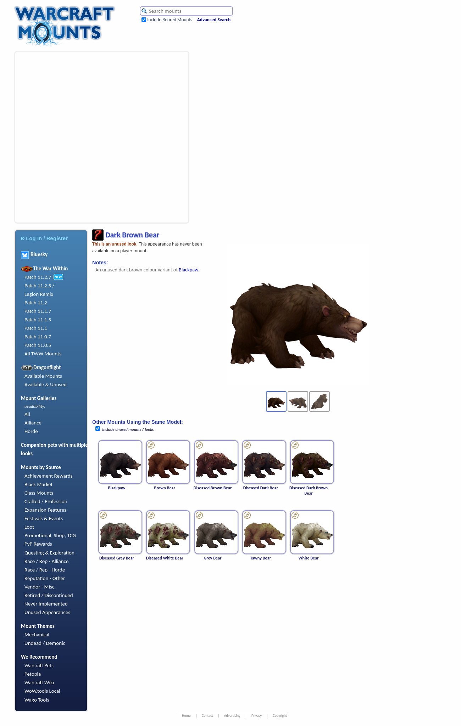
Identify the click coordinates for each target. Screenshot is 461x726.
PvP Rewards (38, 544)
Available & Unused (45, 384)
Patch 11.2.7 (37, 277)
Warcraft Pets (39, 665)
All (27, 414)
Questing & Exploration (49, 553)
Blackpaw (188, 269)
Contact (207, 715)
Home (186, 715)
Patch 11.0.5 (37, 345)
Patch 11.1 (35, 328)
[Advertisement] (81, 137)
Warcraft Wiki (39, 682)
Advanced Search (213, 20)
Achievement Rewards (48, 476)
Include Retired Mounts (169, 20)
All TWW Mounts (42, 353)
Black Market (38, 484)
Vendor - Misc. (40, 587)
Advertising (232, 715)
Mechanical (36, 634)
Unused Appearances (47, 612)
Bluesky (34, 254)
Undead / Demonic (44, 643)
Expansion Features (45, 510)
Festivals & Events (43, 518)
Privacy (256, 715)
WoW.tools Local (42, 691)
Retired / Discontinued (48, 595)
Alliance (32, 423)
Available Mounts (43, 376)
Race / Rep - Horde (44, 570)
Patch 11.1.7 (37, 311)
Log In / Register (44, 238)
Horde (31, 431)
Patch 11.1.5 (37, 319)
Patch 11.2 (35, 302)
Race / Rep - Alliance (46, 561)
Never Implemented (46, 604)
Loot (29, 527)
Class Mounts (38, 493)
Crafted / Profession (45, 501)
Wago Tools (36, 700)
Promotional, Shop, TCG (50, 535)
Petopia (32, 674)
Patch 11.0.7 (37, 336)
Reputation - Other (44, 578)
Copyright (280, 715)
